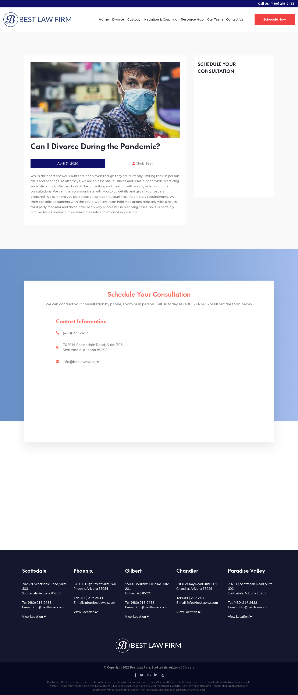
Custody (133, 19)
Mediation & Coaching (160, 19)
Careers (188, 667)
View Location (34, 616)
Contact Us (235, 19)
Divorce (118, 19)
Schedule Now (274, 19)
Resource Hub (192, 19)
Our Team (215, 19)
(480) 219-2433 (282, 4)
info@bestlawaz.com (81, 362)
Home (104, 19)
